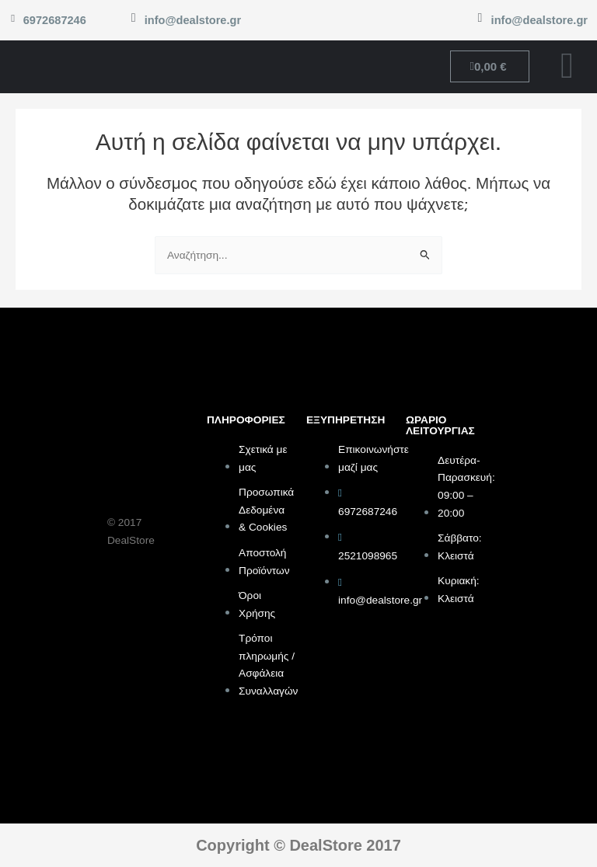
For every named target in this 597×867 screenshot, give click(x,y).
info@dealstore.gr (193, 20)
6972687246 (54, 20)
